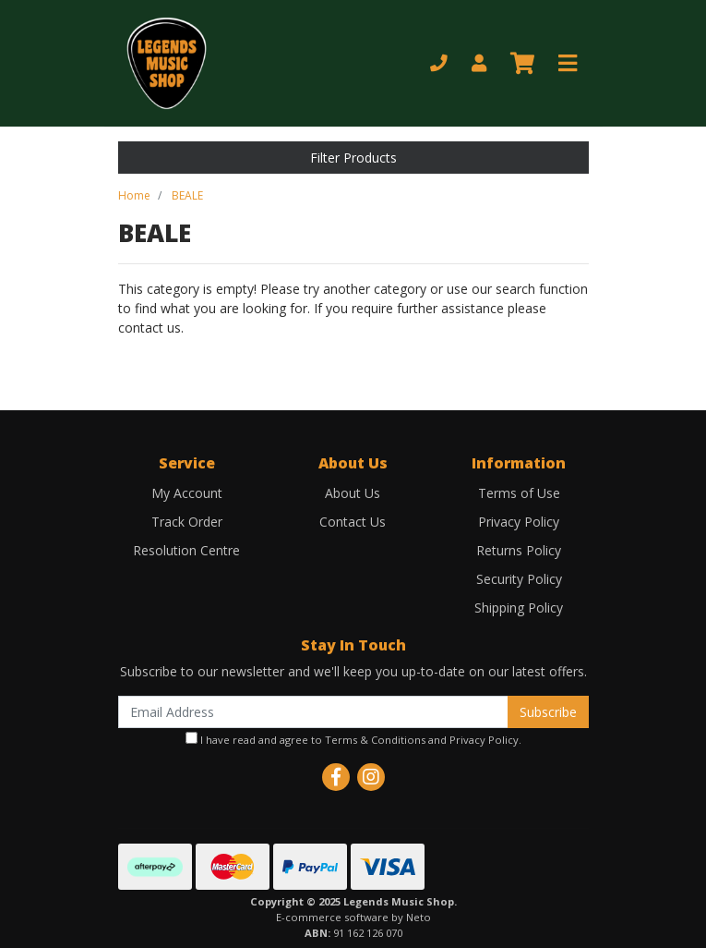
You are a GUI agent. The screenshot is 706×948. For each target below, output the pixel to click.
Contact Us (352, 521)
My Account (186, 493)
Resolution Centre (186, 550)
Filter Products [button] (353, 157)
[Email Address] (313, 712)
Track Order (186, 521)
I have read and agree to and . (353, 739)
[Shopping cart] (522, 64)
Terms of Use (519, 493)
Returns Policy (518, 550)
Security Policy (519, 579)
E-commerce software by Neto (353, 917)
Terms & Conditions (375, 740)
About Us (352, 493)
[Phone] (439, 63)
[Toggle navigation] (567, 64)
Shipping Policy (518, 607)
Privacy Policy (518, 521)
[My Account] (479, 63)
